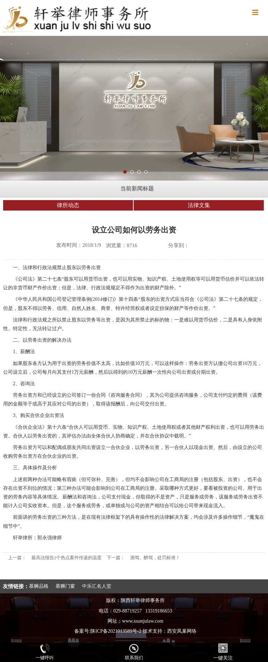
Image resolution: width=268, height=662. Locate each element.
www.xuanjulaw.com (142, 621)
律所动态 (68, 205)
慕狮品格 (39, 586)
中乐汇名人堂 (96, 586)
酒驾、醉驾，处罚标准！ (155, 557)
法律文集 (199, 205)
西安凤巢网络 (181, 631)
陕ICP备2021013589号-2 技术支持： (128, 631)
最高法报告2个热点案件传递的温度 (66, 557)
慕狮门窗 (65, 586)
